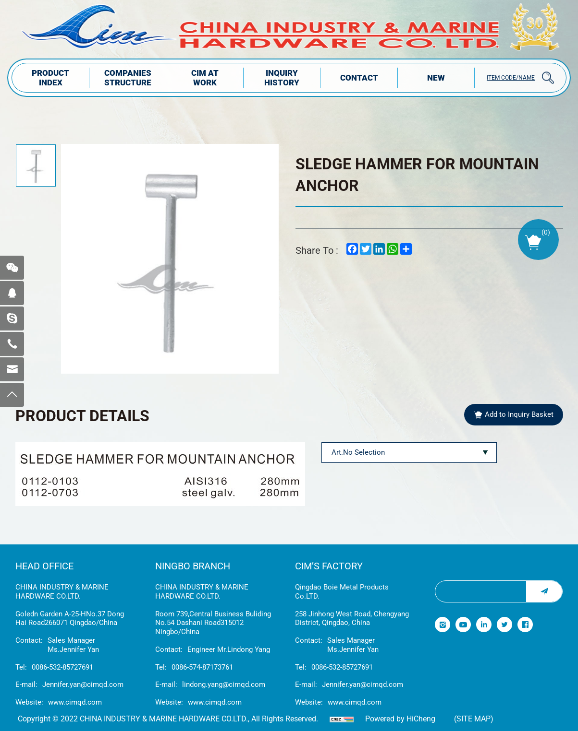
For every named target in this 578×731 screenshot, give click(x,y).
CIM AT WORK (205, 78)
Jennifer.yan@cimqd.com (82, 684)
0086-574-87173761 (202, 667)
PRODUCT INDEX (50, 78)
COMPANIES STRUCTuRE (127, 78)
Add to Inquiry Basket (519, 414)
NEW (436, 78)
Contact (359, 78)
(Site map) (473, 718)
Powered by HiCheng (400, 718)
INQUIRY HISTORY (281, 78)
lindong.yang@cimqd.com (223, 684)
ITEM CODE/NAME (511, 77)
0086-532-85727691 (62, 667)
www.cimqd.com (75, 702)
